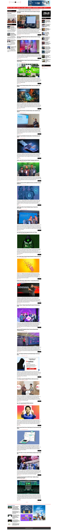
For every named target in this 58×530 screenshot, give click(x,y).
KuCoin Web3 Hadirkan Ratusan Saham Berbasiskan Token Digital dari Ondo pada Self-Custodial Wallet (16, 521)
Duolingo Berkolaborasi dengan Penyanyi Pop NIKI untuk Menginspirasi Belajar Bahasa (28, 61)
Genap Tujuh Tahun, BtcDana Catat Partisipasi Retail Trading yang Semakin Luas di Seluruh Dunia (16, 512)
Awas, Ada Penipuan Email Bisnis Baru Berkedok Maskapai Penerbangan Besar (28, 354)
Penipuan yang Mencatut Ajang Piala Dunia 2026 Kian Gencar (47, 29)
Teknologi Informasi (35, 7)
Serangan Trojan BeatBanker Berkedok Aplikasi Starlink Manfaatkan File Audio (28, 136)
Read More (39, 58)
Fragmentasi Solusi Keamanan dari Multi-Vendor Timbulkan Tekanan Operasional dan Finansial (27, 477)
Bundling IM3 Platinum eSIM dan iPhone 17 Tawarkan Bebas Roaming (28, 280)
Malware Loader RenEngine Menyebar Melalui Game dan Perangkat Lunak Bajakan (28, 86)
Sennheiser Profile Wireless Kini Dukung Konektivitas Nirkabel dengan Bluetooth (47, 48)
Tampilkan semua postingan (35, 9)
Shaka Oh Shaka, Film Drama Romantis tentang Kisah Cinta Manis (47, 25)
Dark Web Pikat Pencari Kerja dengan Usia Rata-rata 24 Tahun (27, 232)
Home (8, 7)
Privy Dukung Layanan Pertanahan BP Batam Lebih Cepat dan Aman (27, 378)
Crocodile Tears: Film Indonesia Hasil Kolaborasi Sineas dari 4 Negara (48, 56)
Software (41, 7)
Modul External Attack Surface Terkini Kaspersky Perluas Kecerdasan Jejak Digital (29, 428)
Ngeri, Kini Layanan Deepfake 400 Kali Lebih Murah (25, 403)
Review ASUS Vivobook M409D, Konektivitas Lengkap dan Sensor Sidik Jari (13, 34)
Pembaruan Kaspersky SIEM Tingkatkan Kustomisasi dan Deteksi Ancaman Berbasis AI (29, 183)
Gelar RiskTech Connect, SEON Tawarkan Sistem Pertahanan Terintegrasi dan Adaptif (28, 12)
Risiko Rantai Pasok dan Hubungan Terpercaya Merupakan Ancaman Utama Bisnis (46, 43)
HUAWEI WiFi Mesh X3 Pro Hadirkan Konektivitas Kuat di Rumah (48, 60)
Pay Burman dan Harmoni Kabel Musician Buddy (11, 13)
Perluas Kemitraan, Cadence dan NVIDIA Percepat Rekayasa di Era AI (47, 21)
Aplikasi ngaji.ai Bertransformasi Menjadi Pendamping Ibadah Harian (28, 160)
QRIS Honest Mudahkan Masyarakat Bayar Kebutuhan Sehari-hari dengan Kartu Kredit (28, 37)
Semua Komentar (44, 68)
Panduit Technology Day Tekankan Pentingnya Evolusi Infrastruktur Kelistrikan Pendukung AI (46, 39)
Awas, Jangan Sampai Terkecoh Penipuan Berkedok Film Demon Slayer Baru (29, 256)
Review (25, 7)
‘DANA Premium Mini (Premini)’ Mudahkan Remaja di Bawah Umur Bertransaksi (27, 207)
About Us (45, 7)
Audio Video (19, 7)
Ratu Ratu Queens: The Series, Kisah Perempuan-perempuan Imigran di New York (29, 453)
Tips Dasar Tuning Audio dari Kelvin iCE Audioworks (13, 40)
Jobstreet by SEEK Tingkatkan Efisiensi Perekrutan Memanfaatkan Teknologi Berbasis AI (27, 330)
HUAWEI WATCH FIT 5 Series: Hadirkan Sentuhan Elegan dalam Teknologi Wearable (15, 524)
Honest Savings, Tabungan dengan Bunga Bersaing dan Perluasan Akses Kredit (28, 305)
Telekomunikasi (29, 7)
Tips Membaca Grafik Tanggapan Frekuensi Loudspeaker (13, 47)
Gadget (14, 7)
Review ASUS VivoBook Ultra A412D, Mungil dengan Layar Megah (13, 27)
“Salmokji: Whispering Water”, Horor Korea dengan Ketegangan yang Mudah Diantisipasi (46, 52)
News (11, 7)
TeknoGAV (31, 528)
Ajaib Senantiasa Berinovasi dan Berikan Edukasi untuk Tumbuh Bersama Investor (28, 111)
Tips (22, 7)
